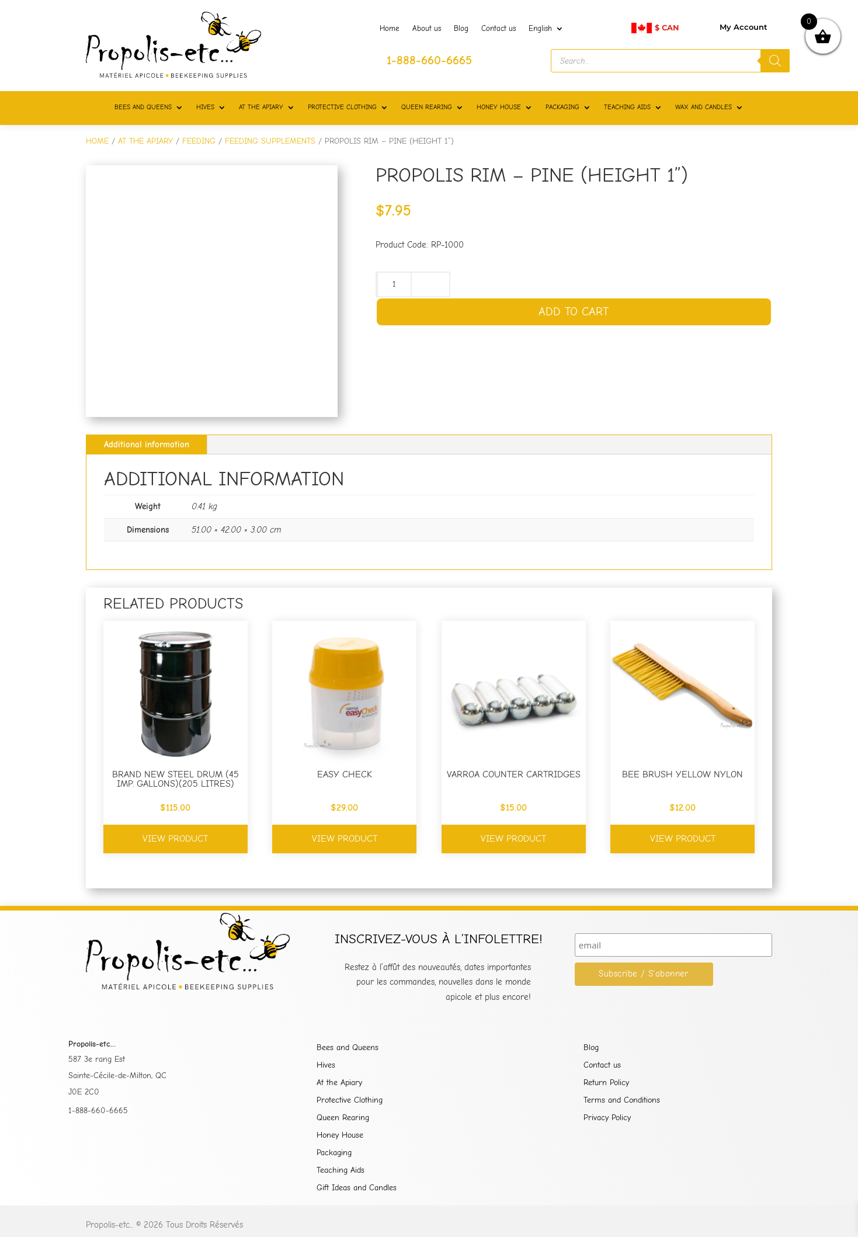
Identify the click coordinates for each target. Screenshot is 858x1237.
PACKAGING (562, 107)
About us (426, 29)
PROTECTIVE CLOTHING (342, 107)
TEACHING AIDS (627, 107)
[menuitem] (546, 31)
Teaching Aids (340, 1170)
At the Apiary (339, 1083)
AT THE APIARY (261, 107)
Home (390, 29)
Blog (461, 29)
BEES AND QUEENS (143, 107)
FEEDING (199, 141)
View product (175, 838)
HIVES (205, 107)
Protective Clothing (350, 1100)
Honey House (340, 1135)
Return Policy (606, 1083)
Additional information (146, 444)
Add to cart (574, 311)
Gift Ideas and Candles (357, 1188)
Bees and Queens (347, 1048)
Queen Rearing (343, 1118)
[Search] (775, 60)
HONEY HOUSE (499, 107)
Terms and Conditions (621, 1100)
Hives (326, 1065)
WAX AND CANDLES (703, 107)
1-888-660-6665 (98, 1111)
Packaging (334, 1153)
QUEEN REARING (426, 107)
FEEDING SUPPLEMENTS (270, 141)
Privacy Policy (607, 1118)
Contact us (498, 29)
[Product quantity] (394, 284)
